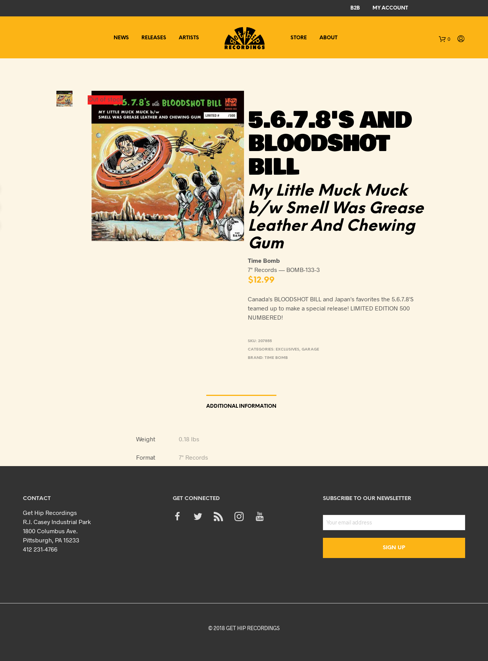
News (121, 37)
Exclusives (287, 349)
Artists (189, 37)
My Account (390, 8)
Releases (153, 37)
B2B (355, 8)
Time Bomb (276, 358)
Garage (310, 349)
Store (299, 37)
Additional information (241, 406)
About (328, 37)
